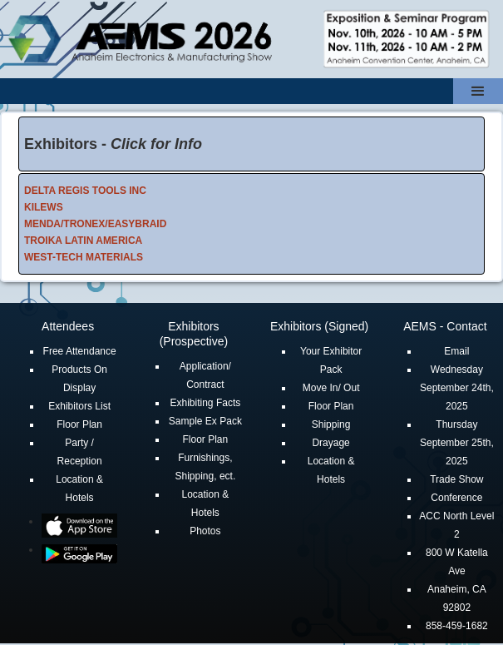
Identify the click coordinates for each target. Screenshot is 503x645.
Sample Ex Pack (205, 421)
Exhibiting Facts (205, 403)
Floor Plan (79, 424)
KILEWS (43, 207)
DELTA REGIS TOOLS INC (85, 190)
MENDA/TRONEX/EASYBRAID (95, 224)
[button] (478, 91)
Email (456, 351)
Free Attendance (79, 351)
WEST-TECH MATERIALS (83, 257)
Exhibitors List (79, 406)
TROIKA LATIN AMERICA (83, 240)
